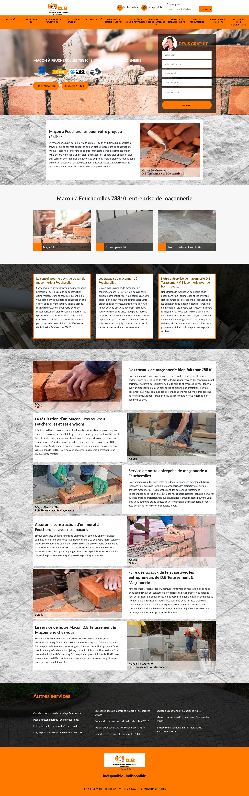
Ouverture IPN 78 (93, 19)
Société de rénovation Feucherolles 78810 (179, 710)
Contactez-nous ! (74, 86)
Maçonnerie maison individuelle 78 (238, 22)
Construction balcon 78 (73, 20)
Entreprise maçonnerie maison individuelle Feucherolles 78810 (179, 729)
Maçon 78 (10, 19)
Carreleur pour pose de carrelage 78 (155, 22)
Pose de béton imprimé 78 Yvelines (135, 20)
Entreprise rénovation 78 (197, 20)
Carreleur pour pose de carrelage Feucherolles (57, 713)
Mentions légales (155, 789)
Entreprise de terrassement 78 (176, 20)
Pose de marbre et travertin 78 (52, 20)
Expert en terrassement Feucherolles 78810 (118, 734)
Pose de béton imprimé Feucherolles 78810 (56, 719)
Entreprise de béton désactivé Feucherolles (56, 726)
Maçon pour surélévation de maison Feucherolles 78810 (183, 719)
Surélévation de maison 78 (218, 20)
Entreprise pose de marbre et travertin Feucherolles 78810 (122, 712)
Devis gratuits (133, 789)
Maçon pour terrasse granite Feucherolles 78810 (59, 732)
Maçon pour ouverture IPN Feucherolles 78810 (120, 727)
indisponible (127, 7)
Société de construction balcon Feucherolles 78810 (122, 721)
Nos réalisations (46, 86)
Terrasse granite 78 (31, 20)
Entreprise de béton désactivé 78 (114, 20)
